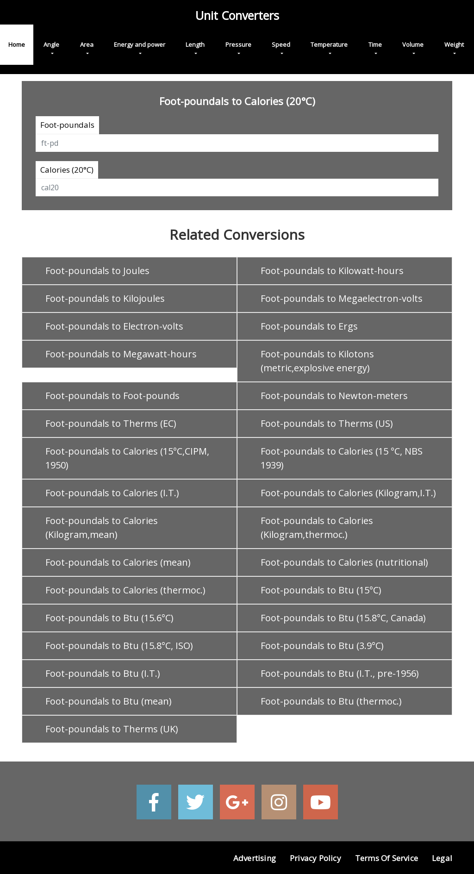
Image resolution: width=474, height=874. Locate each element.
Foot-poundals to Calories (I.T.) (112, 493)
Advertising (254, 858)
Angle (51, 44)
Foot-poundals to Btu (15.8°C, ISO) (119, 645)
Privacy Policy (315, 858)
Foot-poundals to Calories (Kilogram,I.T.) (348, 493)
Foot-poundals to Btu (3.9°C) (322, 645)
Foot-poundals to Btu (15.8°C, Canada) (343, 618)
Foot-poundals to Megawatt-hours (121, 354)
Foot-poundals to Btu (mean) (108, 701)
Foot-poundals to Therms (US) (327, 423)
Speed (281, 44)
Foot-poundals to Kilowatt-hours (332, 270)
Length (195, 44)
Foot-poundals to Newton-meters (334, 395)
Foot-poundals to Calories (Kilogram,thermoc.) (317, 527)
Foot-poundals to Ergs (309, 326)
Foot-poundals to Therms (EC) (110, 423)
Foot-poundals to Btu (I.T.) (102, 673)
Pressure (238, 44)
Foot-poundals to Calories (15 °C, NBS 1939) (342, 458)
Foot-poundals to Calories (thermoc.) (125, 590)
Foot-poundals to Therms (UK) (111, 729)
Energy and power (139, 44)
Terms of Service (386, 858)
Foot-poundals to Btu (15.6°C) (109, 618)
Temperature (329, 44)
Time (375, 44)
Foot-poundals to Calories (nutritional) (344, 562)
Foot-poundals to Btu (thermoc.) (331, 701)
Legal (442, 858)
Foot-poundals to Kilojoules (105, 298)
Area (87, 44)
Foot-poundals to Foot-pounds (112, 395)
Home (16, 44)
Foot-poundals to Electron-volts (114, 326)
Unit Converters (237, 15)
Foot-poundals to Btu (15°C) (321, 590)
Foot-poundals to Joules (97, 270)
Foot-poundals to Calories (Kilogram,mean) (101, 527)
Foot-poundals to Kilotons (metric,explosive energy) (317, 361)
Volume (413, 44)
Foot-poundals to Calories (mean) (118, 562)
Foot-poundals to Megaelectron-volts (342, 298)
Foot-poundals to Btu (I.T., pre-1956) (340, 673)
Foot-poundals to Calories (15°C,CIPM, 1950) (127, 458)
